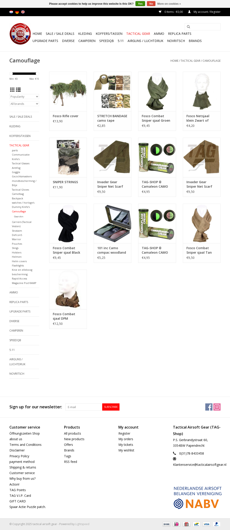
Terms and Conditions (25, 444)
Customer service (22, 473)
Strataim (17, 230)
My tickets (125, 444)
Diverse (68, 41)
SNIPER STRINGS (65, 182)
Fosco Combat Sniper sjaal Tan (199, 250)
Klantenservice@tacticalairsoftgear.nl (199, 464)
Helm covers (19, 261)
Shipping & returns (22, 467)
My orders (125, 439)
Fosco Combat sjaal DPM (64, 316)
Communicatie (21, 154)
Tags (67, 456)
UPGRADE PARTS (45, 41)
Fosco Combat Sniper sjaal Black (66, 250)
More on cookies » (169, 3)
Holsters (16, 252)
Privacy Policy (19, 456)
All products (72, 433)
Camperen (86, 41)
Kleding (85, 33)
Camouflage (212, 61)
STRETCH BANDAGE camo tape (112, 118)
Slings (15, 248)
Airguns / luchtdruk (145, 41)
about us (15, 439)
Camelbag (18, 194)
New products (74, 439)
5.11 (121, 41)
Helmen (17, 256)
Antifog (16, 167)
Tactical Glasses (20, 163)
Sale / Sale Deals (60, 33)
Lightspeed (82, 524)
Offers (68, 444)
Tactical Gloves (20, 189)
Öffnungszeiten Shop (24, 433)
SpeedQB (106, 41)
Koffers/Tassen (109, 33)
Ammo (159, 33)
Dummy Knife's (21, 207)
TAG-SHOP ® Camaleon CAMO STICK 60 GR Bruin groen (156, 184)
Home (37, 33)
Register (124, 433)
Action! (14, 484)
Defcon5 (17, 235)
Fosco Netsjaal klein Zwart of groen (197, 118)
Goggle (16, 172)
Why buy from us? (22, 478)
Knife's (16, 159)
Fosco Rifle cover (65, 116)
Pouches (17, 243)
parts (15, 150)
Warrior (16, 239)
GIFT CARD (17, 501)
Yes (140, 3)
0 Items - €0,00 (171, 12)
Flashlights (18, 265)
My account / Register (204, 12)
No (151, 3)
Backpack (17, 198)
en (23, 12)
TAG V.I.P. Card (20, 495)
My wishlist (126, 450)
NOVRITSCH (176, 41)
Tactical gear (138, 33)
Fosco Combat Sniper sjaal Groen (156, 118)
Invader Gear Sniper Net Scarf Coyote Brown (199, 184)
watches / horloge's (23, 202)
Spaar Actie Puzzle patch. (27, 507)
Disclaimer (17, 450)
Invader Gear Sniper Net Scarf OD (110, 184)
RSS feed (70, 462)
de (17, 12)
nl (11, 12)
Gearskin (18, 216)
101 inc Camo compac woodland (111, 250)
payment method (22, 462)
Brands (195, 41)
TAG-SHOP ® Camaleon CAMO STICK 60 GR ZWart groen (156, 250)
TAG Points (17, 490)
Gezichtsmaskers (22, 176)
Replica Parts (179, 33)
